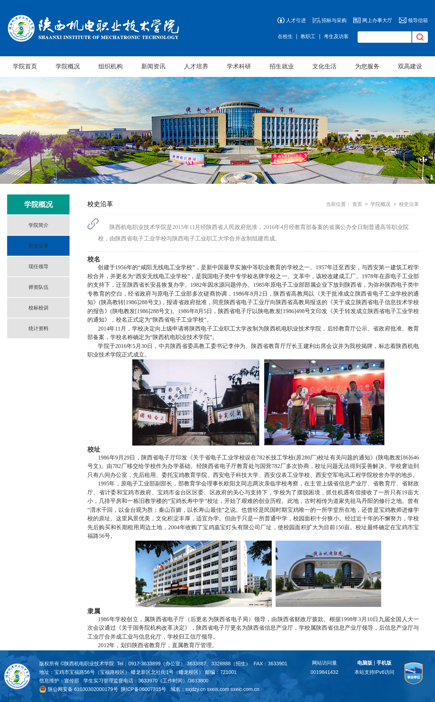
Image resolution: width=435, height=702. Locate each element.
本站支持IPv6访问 (374, 672)
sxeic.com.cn (244, 689)
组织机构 (110, 66)
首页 (357, 204)
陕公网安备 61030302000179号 (78, 689)
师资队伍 (38, 287)
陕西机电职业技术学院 (89, 663)
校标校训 (38, 308)
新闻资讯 (153, 66)
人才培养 (196, 66)
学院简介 (38, 225)
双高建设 (410, 66)
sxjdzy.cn (195, 689)
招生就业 (282, 66)
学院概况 (68, 66)
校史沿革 (38, 246)
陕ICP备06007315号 (144, 689)
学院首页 (25, 66)
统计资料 (38, 328)
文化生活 (324, 66)
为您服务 (367, 66)
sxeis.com (218, 689)
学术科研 (239, 66)
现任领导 (38, 266)
